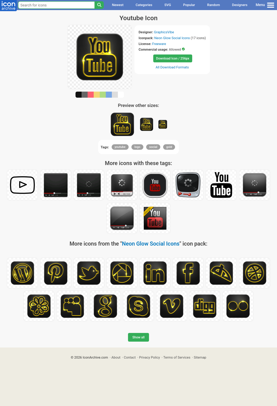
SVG (167, 5)
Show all (138, 337)
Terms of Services (176, 357)
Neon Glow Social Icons (172, 38)
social (153, 147)
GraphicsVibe (164, 32)
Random (213, 5)
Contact (130, 357)
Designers (239, 5)
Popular (189, 5)
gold (169, 147)
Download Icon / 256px (172, 58)
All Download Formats (172, 67)
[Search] (99, 5)
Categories (144, 5)
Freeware (159, 44)
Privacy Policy (149, 357)
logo (137, 147)
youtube (120, 147)
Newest (117, 5)
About (116, 357)
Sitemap (200, 357)
